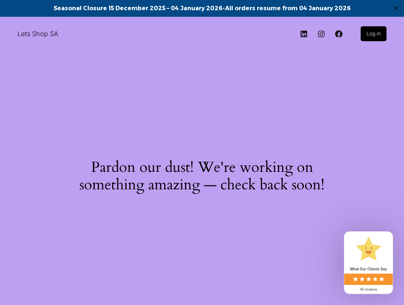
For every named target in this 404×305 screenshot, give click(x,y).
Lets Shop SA (37, 34)
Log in (373, 33)
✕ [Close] (396, 8)
